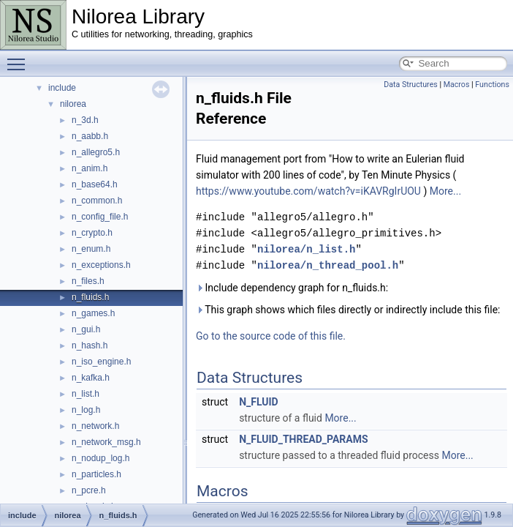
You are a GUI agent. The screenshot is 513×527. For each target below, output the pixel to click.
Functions (492, 84)
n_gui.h (86, 329)
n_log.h (86, 410)
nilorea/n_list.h (306, 249)
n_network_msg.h (106, 442)
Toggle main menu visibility (19, 58)
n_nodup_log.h (100, 458)
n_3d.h (85, 120)
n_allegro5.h (96, 152)
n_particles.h (96, 474)
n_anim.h (89, 168)
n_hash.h (89, 345)
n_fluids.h (90, 297)
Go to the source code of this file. (271, 336)
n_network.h (95, 426)
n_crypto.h (92, 233)
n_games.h (93, 313)
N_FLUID (258, 402)
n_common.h (97, 200)
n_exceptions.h (101, 265)
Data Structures (411, 84)
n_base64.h (95, 184)
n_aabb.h (90, 136)
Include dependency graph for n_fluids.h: (292, 288)
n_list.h (85, 394)
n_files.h (88, 281)
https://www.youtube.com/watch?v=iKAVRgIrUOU (308, 191)
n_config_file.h (100, 217)
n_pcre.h (89, 490)
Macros (457, 84)
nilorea (73, 104)
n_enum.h (91, 249)
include (62, 88)
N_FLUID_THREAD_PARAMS (303, 439)
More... (445, 191)
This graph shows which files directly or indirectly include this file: (348, 309)
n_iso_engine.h (101, 361)
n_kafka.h (91, 378)
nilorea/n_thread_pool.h (327, 265)
